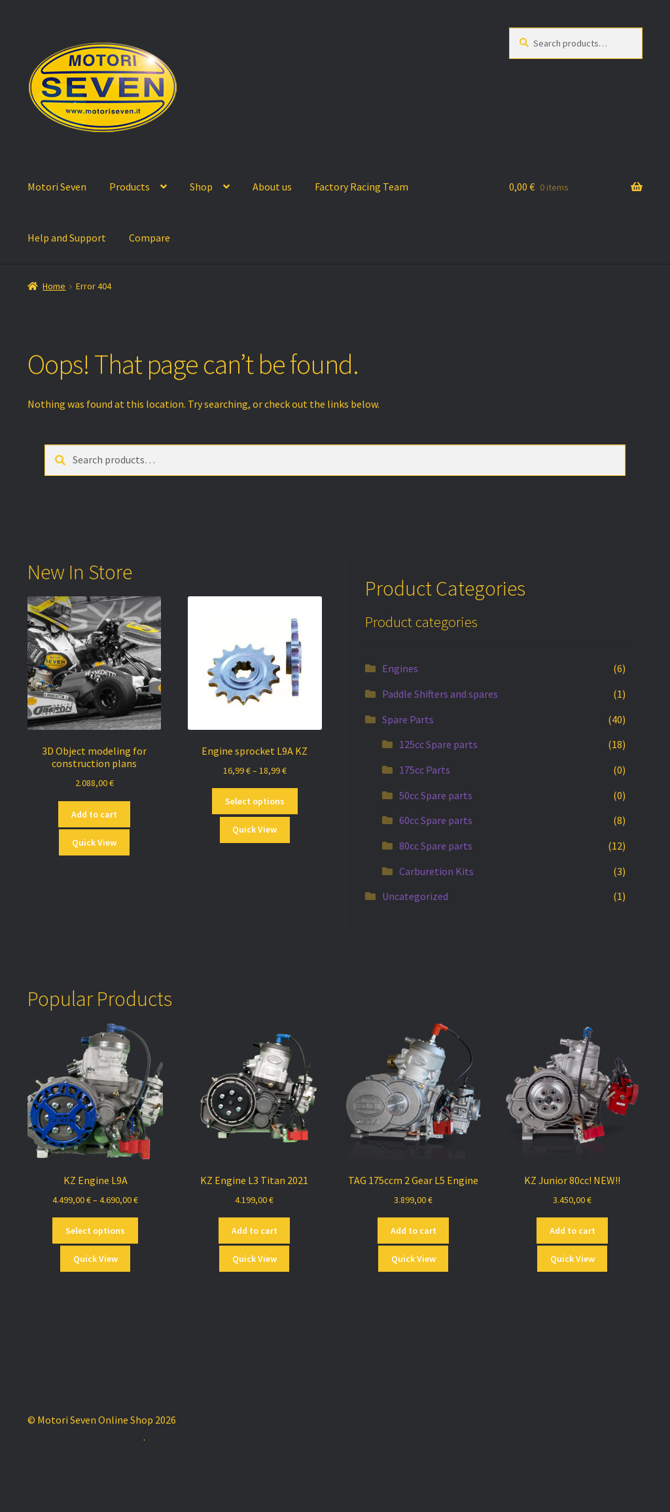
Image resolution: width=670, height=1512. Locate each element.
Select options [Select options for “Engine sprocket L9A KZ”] (255, 801)
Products (129, 186)
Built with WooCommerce (85, 1436)
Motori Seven (56, 186)
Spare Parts (408, 719)
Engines (400, 668)
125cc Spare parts (438, 744)
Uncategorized (415, 896)
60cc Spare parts (435, 820)
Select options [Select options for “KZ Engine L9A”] (95, 1230)
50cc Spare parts (435, 795)
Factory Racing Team (361, 186)
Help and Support (66, 237)
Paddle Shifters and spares (440, 693)
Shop (201, 186)
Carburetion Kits (436, 871)
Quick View (94, 842)
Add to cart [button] (94, 814)
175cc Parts (424, 769)
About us (272, 186)
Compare (149, 237)
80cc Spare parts (435, 845)
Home (54, 286)
